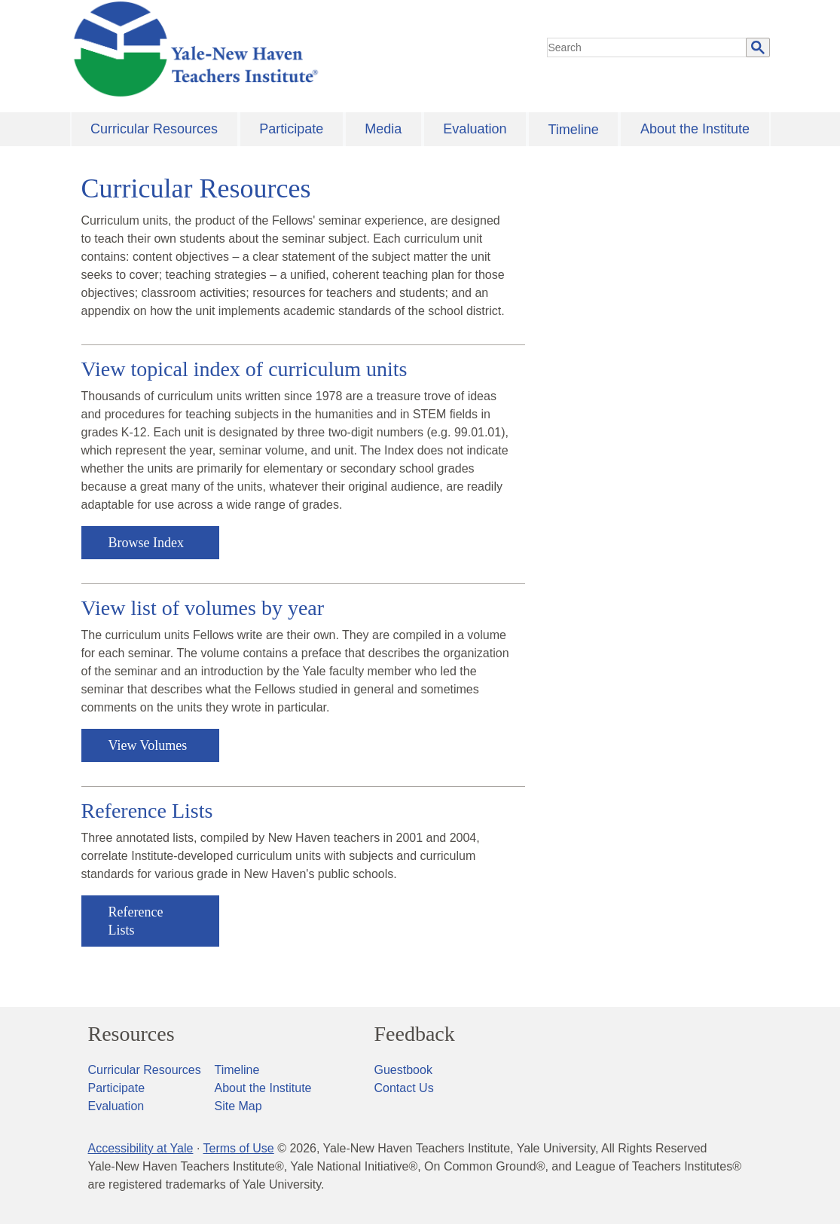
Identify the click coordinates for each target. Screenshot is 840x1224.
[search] (647, 47)
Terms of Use (238, 1148)
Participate (291, 128)
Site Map (238, 1106)
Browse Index (146, 542)
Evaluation (474, 128)
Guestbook (403, 1069)
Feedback (414, 1034)
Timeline (573, 129)
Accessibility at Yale (141, 1148)
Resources (131, 1034)
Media (383, 128)
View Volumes (148, 745)
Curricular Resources (154, 128)
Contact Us (404, 1088)
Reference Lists (135, 921)
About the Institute (695, 128)
